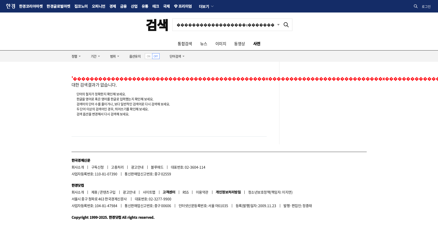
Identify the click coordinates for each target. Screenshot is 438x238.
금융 (123, 6)
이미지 (220, 43)
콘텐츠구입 (107, 192)
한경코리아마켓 (31, 6)
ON (148, 56)
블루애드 (157, 167)
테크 (155, 6)
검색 (157, 25)
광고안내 (137, 167)
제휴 (94, 192)
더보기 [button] (204, 6)
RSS (185, 192)
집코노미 (81, 6)
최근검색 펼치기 (278, 25)
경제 (112, 6)
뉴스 (203, 43)
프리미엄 (185, 6)
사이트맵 (149, 192)
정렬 (74, 56)
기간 (94, 56)
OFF (156, 56)
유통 (145, 6)
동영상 (239, 43)
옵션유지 (135, 56)
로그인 (426, 6)
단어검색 (175, 56)
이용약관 (202, 192)
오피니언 (98, 6)
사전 (256, 43)
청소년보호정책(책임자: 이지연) (270, 192)
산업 (134, 6)
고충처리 (117, 167)
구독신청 (97, 167)
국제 (166, 6)
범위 (113, 56)
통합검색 (185, 43)
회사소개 (78, 167)
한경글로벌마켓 (58, 6)
